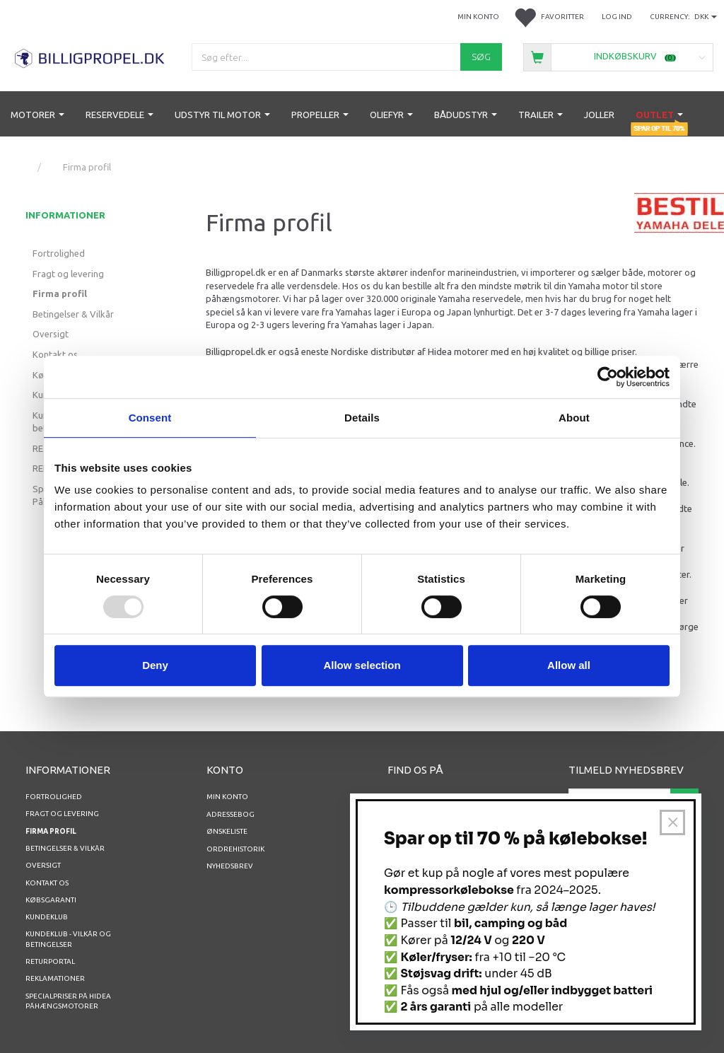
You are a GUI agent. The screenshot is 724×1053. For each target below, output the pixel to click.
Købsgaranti (50, 900)
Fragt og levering (68, 274)
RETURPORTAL (50, 961)
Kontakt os (55, 354)
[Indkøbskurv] (618, 56)
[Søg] (481, 57)
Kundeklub (46, 917)
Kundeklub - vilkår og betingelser (68, 939)
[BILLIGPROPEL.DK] (90, 56)
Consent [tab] (150, 418)
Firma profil (60, 293)
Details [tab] (362, 418)
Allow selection (361, 665)
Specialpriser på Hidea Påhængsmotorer (68, 1001)
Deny (155, 665)
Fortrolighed (59, 253)
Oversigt (51, 334)
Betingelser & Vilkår (73, 314)
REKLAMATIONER (55, 978)
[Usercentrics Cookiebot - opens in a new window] (608, 377)
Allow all (568, 665)
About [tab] (574, 418)
